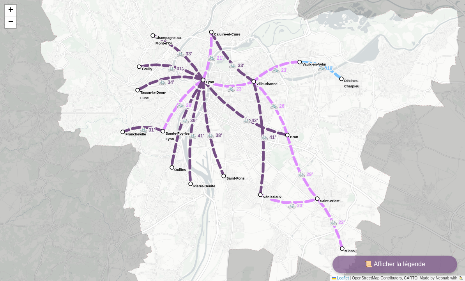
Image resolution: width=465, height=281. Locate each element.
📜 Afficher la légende (394, 264)
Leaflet (340, 278)
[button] (229, 86)
